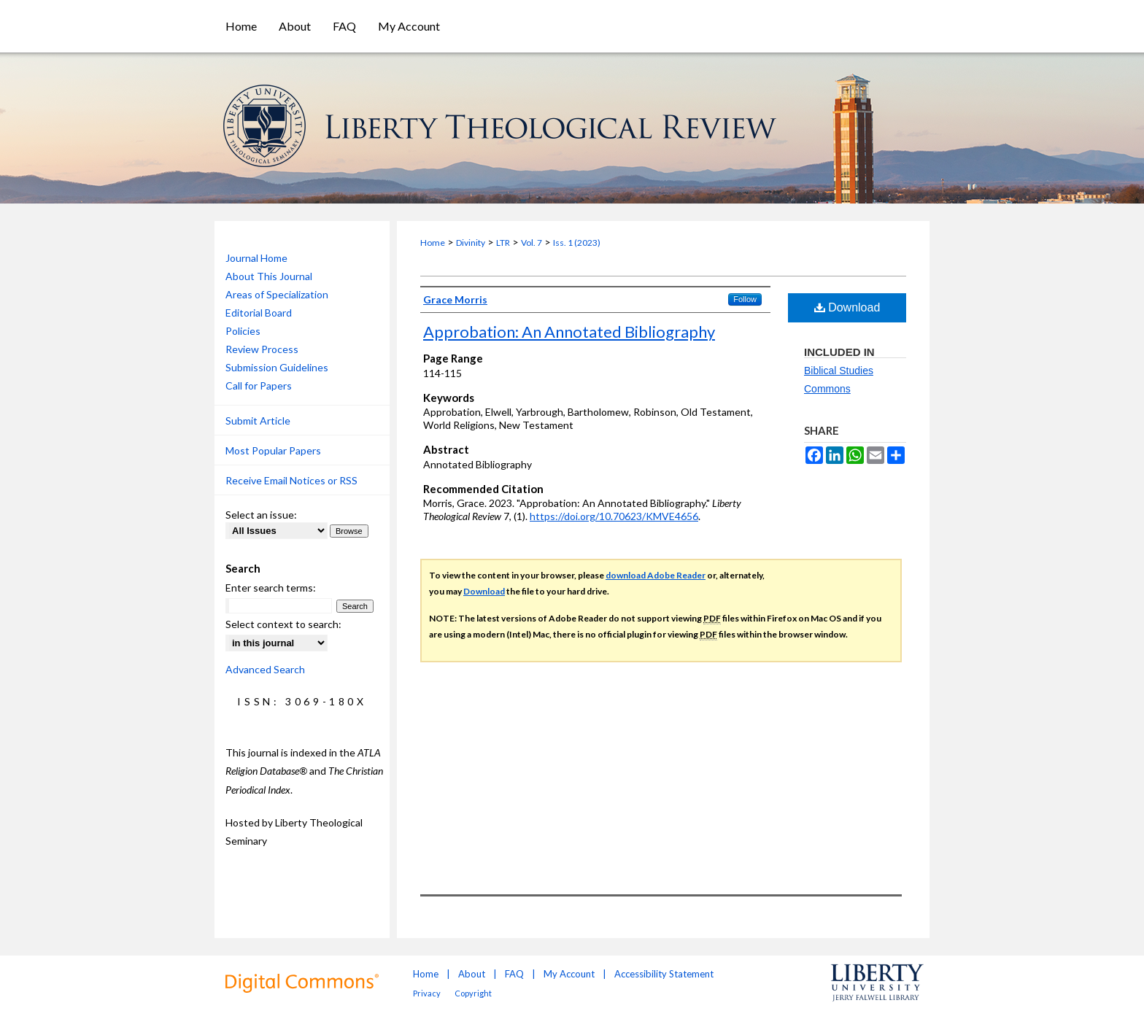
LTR (503, 242)
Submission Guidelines (276, 367)
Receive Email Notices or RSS (291, 480)
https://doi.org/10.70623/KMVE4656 (614, 516)
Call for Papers (258, 385)
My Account (569, 974)
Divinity (470, 242)
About (471, 974)
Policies (242, 331)
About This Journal (268, 276)
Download (847, 307)
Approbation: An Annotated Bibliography (569, 331)
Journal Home (256, 258)
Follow (745, 299)
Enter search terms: (270, 587)
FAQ (514, 974)
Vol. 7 (531, 242)
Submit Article (257, 420)
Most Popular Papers (273, 450)
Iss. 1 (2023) (576, 242)
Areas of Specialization (276, 294)
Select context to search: (283, 624)
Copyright (473, 993)
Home (432, 242)
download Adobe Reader (656, 575)
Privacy (427, 993)
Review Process (261, 349)
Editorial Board (258, 312)
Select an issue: (261, 514)
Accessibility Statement (664, 974)
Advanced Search (265, 669)
